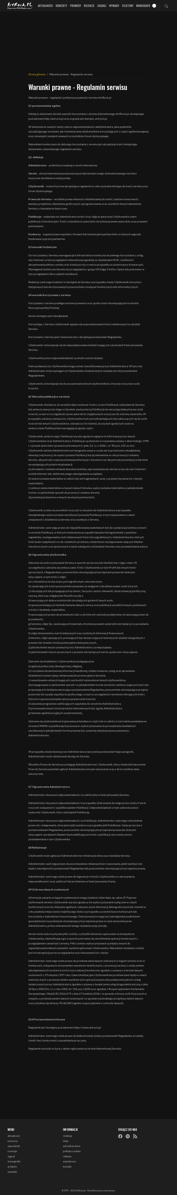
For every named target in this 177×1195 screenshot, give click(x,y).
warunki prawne (71, 1146)
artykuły (12, 1166)
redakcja (67, 1135)
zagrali (11, 1156)
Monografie (143, 6)
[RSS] (135, 1136)
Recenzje (89, 6)
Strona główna (36, 74)
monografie (14, 1161)
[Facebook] (120, 1136)
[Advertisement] (88, 40)
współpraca (69, 1161)
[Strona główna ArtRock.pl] (20, 5)
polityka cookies (72, 1151)
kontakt (67, 1166)
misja (65, 1141)
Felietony (127, 6)
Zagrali (101, 6)
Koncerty (61, 6)
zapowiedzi (14, 1146)
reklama (67, 1156)
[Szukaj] (166, 5)
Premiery (75, 6)
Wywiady (114, 6)
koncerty (13, 1141)
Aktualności (45, 6)
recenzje (12, 1151)
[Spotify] (128, 1136)
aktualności (14, 1135)
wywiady (12, 1171)
